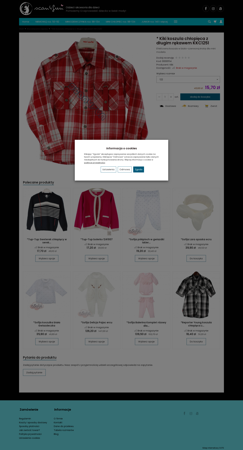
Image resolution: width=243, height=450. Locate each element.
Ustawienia (108, 169)
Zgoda (138, 169)
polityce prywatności (94, 162)
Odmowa (124, 169)
